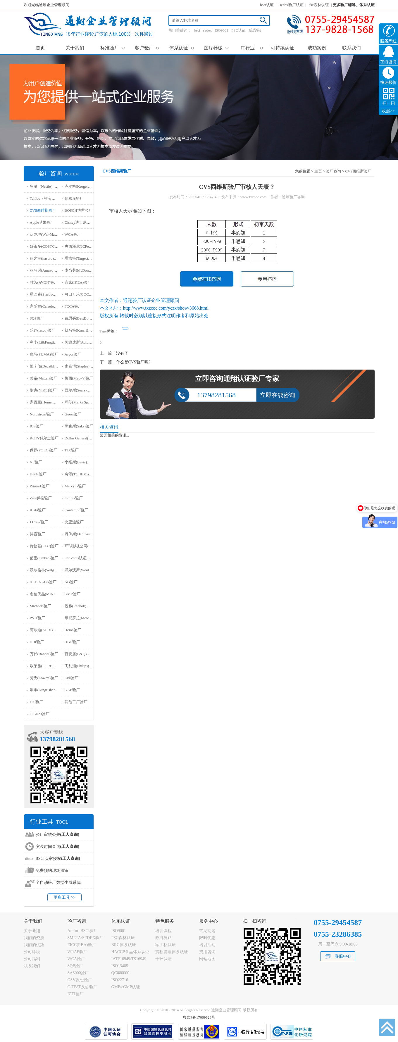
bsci (197, 30)
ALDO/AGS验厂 (43, 582)
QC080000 (120, 973)
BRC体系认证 (123, 945)
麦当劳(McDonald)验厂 (83, 270)
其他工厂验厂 (76, 702)
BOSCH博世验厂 (78, 210)
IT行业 (252, 47)
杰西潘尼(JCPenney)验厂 (85, 246)
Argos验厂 (73, 354)
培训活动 (207, 945)
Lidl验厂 (72, 678)
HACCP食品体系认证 (130, 952)
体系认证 (181, 47)
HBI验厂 (37, 642)
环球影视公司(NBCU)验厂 (86, 546)
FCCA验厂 (73, 306)
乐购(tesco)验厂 (42, 330)
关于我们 (75, 47)
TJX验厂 (72, 450)
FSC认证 (238, 30)
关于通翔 (32, 931)
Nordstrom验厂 (42, 414)
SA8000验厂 (78, 973)
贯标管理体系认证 (171, 952)
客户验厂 (147, 47)
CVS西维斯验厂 (43, 210)
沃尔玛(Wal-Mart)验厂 (48, 234)
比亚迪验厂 (74, 522)
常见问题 (207, 931)
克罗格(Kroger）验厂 (82, 186)
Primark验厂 (40, 486)
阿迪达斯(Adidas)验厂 (83, 342)
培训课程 (163, 931)
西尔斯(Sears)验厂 (79, 390)
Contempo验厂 (76, 510)
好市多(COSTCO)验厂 (48, 246)
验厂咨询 (333, 171)
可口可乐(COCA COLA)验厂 (88, 294)
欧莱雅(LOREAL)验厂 (48, 666)
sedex (207, 30)
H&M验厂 (38, 474)
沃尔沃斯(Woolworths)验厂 (86, 570)
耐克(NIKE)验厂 (43, 390)
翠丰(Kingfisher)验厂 (47, 690)
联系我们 (351, 47)
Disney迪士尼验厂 (79, 222)
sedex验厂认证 (292, 5)
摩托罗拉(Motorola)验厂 (84, 618)
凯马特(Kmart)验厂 (80, 330)
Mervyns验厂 (75, 486)
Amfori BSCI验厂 (83, 931)
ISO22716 (119, 980)
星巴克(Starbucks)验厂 (48, 294)
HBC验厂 (72, 642)
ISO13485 (119, 966)
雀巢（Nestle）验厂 (46, 186)
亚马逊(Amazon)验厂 (47, 270)
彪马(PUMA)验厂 (44, 354)
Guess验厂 (73, 414)
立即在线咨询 (277, 395)
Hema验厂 (73, 630)
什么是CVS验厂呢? (133, 362)
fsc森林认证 (319, 5)
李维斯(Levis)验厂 (80, 462)
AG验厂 (71, 582)
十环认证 (163, 959)
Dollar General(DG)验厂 (84, 438)
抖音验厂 (37, 534)
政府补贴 (163, 938)
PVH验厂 (37, 618)
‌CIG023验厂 (40, 714)
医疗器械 (216, 47)
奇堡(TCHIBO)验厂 (81, 474)
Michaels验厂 (40, 606)
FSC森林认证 (123, 938)
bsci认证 (267, 5)
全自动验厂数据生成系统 (58, 882)
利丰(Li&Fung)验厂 (46, 342)
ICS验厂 (36, 426)
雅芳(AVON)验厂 (44, 282)
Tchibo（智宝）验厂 (46, 198)
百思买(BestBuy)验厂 (82, 318)
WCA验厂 (73, 234)
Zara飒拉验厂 (41, 498)
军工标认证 (165, 945)
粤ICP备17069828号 (199, 1017)
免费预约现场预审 (52, 870)
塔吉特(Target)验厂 (80, 258)
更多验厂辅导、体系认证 (354, 5)
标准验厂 (112, 47)
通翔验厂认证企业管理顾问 (151, 300)
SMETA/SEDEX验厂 (86, 938)
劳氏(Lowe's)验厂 (44, 678)
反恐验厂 (256, 30)
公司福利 (32, 959)
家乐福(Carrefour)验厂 (48, 306)
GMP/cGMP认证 (125, 987)
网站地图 (207, 959)
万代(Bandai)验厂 (44, 654)
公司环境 (32, 952)
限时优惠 (207, 938)
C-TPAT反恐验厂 (82, 987)
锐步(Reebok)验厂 (79, 606)
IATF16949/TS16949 (129, 959)
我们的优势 (34, 945)
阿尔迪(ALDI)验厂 (45, 630)
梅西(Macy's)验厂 (79, 378)
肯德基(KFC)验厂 (44, 546)
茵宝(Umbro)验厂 (44, 558)
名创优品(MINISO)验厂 (49, 594)
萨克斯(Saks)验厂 (79, 426)
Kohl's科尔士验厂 (44, 438)
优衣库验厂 (74, 198)
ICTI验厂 (76, 994)
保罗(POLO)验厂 (44, 450)
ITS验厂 (36, 702)
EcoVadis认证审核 (79, 558)
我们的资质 (34, 938)
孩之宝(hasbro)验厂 (45, 258)
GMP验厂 (72, 594)
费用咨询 (207, 952)
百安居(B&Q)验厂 (79, 654)
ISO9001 (221, 30)
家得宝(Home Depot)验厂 (50, 402)
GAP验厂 (72, 690)
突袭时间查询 (57, 846)
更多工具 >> (64, 897)
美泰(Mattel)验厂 (44, 378)
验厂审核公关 (57, 834)
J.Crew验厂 (39, 522)
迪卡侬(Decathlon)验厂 (48, 366)
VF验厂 (36, 462)
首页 (40, 47)
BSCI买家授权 (58, 858)
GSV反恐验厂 (80, 980)
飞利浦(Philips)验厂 (81, 666)
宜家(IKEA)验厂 (78, 282)
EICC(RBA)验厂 (82, 945)
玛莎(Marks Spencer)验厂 (85, 402)
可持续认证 (282, 47)
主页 (318, 171)
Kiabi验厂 (38, 510)
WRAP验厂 (77, 952)
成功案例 (317, 47)
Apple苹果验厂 (42, 222)
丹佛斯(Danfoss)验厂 (82, 534)
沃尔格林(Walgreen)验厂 (50, 570)
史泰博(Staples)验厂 (81, 366)
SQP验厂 (37, 318)
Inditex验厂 (74, 498)
